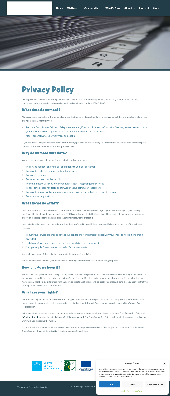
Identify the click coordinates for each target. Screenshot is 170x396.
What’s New (112, 8)
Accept (110, 384)
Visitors (72, 8)
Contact (144, 8)
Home (59, 8)
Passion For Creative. (38, 387)
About (128, 8)
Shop (156, 8)
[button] (164, 363)
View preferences (155, 384)
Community (91, 8)
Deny (132, 384)
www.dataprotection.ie (49, 331)
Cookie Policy (126, 391)
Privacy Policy (137, 391)
